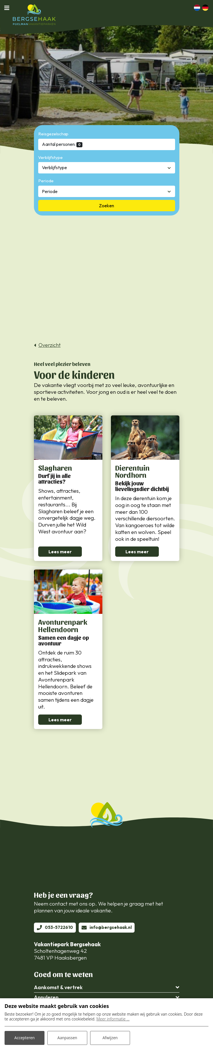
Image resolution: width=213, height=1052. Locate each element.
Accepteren (24, 1037)
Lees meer (60, 552)
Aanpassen (67, 1037)
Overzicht (49, 345)
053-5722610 (59, 928)
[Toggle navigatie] (8, 8)
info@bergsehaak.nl (111, 928)
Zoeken (106, 205)
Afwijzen (110, 1037)
